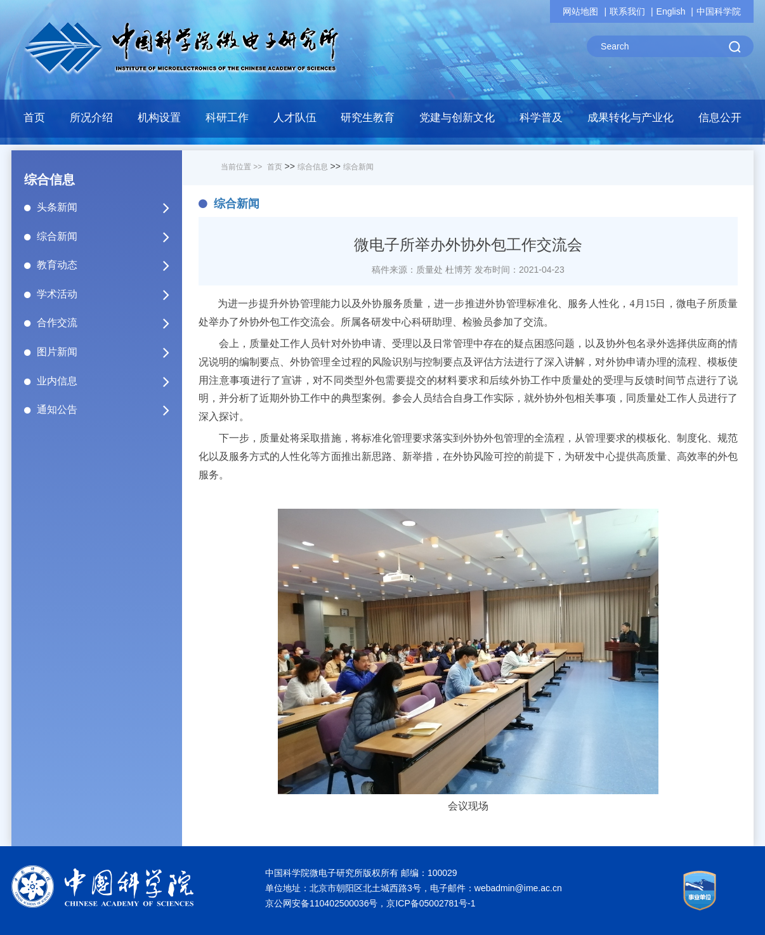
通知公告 (108, 409)
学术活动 (108, 294)
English (671, 11)
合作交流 (108, 322)
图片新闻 (108, 352)
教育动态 (108, 265)
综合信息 (313, 166)
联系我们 (627, 11)
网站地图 (580, 11)
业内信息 (108, 381)
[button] (227, 121)
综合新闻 (108, 236)
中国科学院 (718, 11)
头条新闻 (108, 207)
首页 (34, 118)
